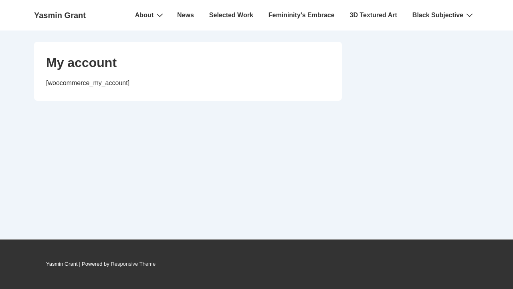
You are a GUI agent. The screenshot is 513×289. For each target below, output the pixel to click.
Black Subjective (443, 14)
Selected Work (231, 15)
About (150, 14)
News (185, 15)
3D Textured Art (373, 15)
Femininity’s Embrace (302, 15)
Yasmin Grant (60, 15)
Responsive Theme (133, 264)
